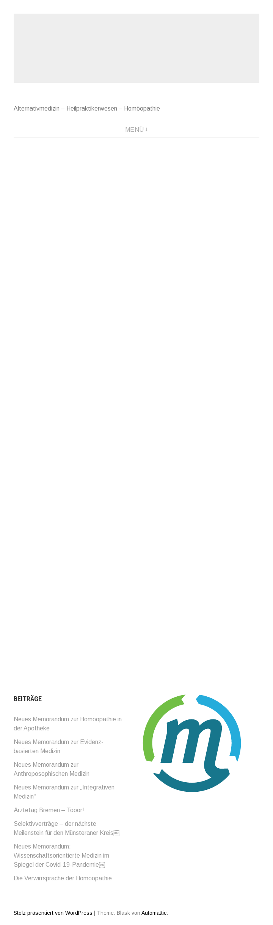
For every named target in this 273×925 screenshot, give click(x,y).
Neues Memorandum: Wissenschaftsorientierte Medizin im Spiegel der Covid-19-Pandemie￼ (61, 855)
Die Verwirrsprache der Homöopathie (63, 878)
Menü (134, 129)
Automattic (153, 913)
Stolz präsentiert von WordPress (53, 913)
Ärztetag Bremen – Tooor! (49, 810)
